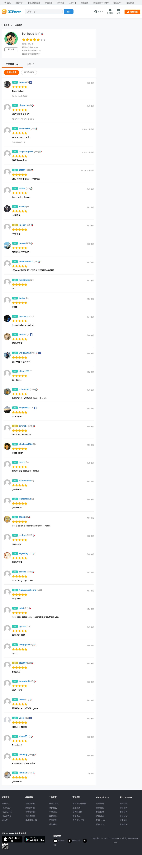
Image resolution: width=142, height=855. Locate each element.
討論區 (5, 820)
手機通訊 (53, 812)
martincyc (26, 316)
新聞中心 (6, 803)
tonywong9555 (30, 151)
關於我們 (123, 803)
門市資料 (100, 803)
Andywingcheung (30, 590)
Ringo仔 (26, 736)
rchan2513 (28, 389)
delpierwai (27, 407)
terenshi (27, 426)
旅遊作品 (76, 816)
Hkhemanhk (26, 480)
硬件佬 (26, 170)
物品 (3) (30, 64)
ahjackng (27, 553)
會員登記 (123, 816)
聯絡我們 (123, 808)
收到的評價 (11, 72)
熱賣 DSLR (101, 820)
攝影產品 (53, 808)
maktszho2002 (29, 261)
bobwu (25, 82)
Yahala (24, 206)
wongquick (27, 644)
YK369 (25, 188)
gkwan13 (26, 105)
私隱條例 (123, 824)
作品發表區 (7, 816)
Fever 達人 (6, 808)
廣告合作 (123, 812)
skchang (27, 754)
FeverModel (7, 812)
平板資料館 (30, 816)
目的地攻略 (77, 812)
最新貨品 (100, 808)
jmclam (26, 225)
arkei (25, 608)
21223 (25, 517)
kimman (27, 773)
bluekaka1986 (27, 444)
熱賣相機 (100, 812)
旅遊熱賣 (76, 808)
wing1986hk (30, 353)
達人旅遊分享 (78, 820)
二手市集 (5, 25)
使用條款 (123, 820)
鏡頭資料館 (30, 808)
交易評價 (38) (12, 64)
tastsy (24, 298)
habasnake (26, 280)
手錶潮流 (53, 824)
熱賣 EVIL (100, 824)
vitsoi (25, 718)
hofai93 (25, 334)
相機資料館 (30, 803)
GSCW (24, 462)
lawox (25, 699)
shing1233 (25, 371)
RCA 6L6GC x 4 (18, 142)
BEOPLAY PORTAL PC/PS (23, 119)
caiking (26, 572)
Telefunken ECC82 (19, 96)
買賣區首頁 (54, 803)
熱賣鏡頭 (100, 816)
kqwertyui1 (27, 681)
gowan (26, 243)
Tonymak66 (28, 128)
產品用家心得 (31, 820)
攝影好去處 (79, 803)
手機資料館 (30, 812)
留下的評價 (29, 72)
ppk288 (25, 626)
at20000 (26, 663)
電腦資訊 (53, 816)
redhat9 (27, 535)
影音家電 (53, 820)
